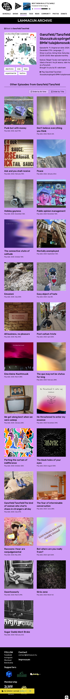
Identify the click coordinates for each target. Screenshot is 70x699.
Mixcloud (7, 660)
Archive (23, 14)
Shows (15, 14)
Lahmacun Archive (35, 20)
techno (22, 73)
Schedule (7, 14)
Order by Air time (39, 92)
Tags (31, 14)
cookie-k (22, 691)
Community (46, 14)
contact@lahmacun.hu (27, 655)
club (19, 69)
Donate (64, 14)
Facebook (8, 655)
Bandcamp (8, 663)
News (37, 14)
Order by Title (57, 92)
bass (26, 69)
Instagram (8, 658)
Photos (56, 14)
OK (30, 691)
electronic (10, 69)
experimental (11, 73)
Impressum (24, 659)
